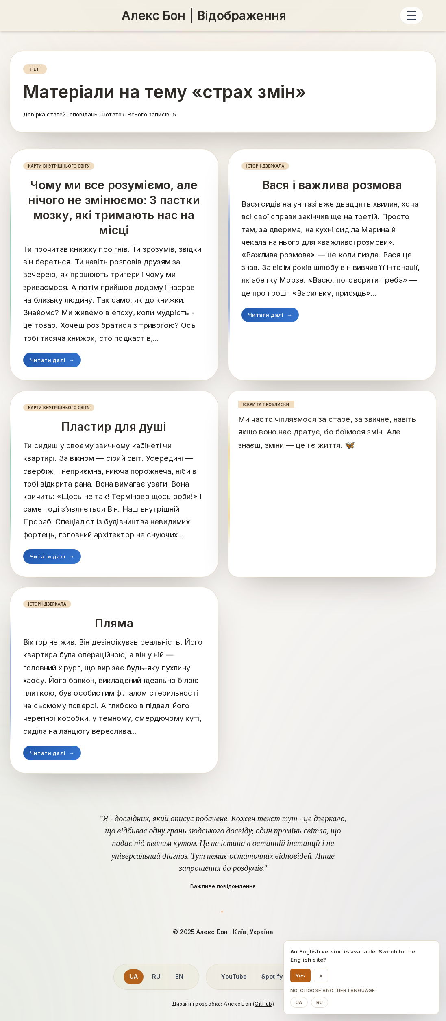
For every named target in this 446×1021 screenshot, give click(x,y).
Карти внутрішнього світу (58, 166)
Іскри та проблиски (266, 404)
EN (179, 976)
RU (156, 976)
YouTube (234, 976)
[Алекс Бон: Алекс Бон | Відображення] (204, 15)
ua (299, 1002)
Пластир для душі (114, 427)
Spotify (272, 976)
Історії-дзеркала (265, 166)
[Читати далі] (350, 445)
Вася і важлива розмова (332, 185)
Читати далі (52, 360)
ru (319, 1002)
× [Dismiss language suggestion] (321, 975)
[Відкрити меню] (411, 15)
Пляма (114, 623)
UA (133, 976)
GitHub (263, 1004)
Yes (300, 975)
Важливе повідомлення (223, 886)
